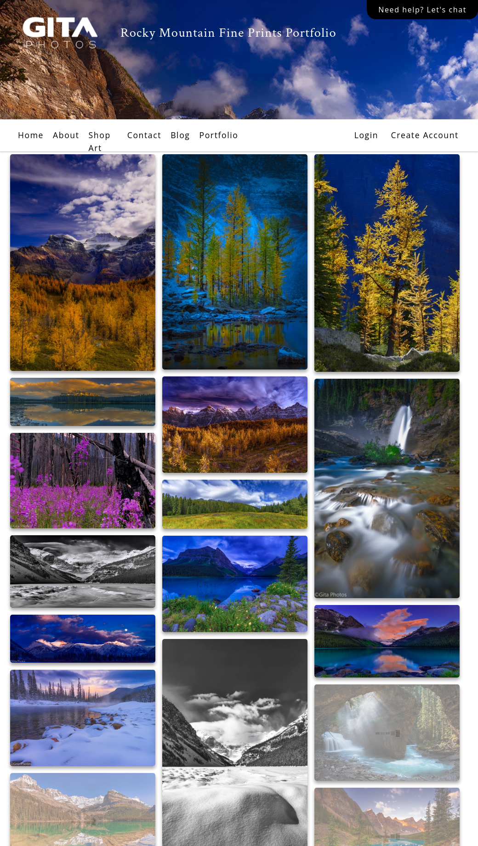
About (66, 134)
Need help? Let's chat (422, 10)
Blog (180, 134)
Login (366, 134)
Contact (144, 134)
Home (31, 134)
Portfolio (218, 134)
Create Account (425, 134)
